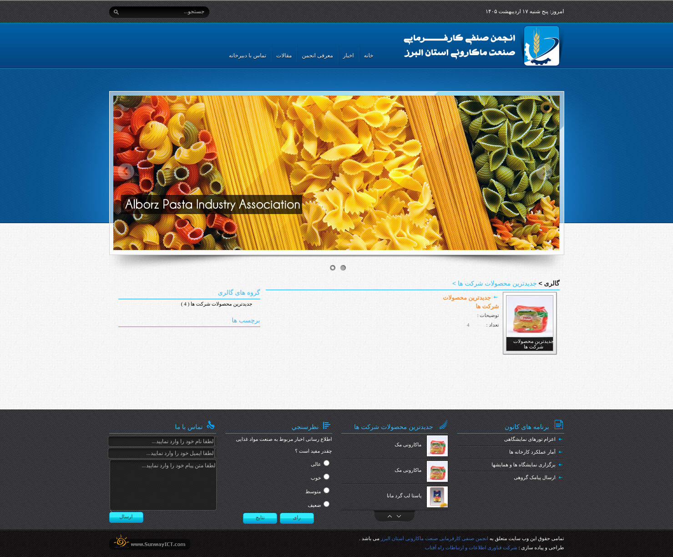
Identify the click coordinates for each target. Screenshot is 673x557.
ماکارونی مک (408, 445)
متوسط (313, 492)
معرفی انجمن (317, 55)
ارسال (126, 517)
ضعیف (314, 505)
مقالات (284, 55)
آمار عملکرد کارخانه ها (532, 452)
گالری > (548, 283)
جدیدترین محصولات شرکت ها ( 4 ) (217, 304)
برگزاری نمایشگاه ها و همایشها (523, 465)
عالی (316, 464)
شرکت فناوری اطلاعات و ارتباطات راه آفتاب (471, 548)
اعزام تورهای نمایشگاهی (530, 439)
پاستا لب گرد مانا (404, 496)
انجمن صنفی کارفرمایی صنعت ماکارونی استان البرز (434, 539)
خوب (316, 478)
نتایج (260, 518)
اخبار (348, 55)
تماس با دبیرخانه (247, 55)
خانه (369, 55)
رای (297, 518)
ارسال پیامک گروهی (535, 477)
